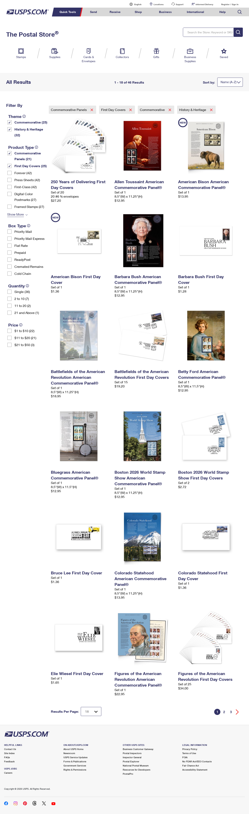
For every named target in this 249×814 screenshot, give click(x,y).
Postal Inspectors (132, 753)
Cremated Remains (28, 266)
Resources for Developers (136, 769)
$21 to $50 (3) (24, 345)
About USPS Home (73, 749)
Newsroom (69, 753)
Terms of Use (189, 753)
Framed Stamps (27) (29, 207)
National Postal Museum (136, 765)
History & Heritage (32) (28, 132)
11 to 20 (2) (22, 306)
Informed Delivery (204, 4)
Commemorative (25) (30, 122)
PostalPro (128, 773)
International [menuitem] (195, 12)
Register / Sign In (229, 4)
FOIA (184, 757)
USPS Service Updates (75, 757)
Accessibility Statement (194, 769)
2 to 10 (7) (21, 299)
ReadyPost (22, 259)
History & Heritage (193, 110)
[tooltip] (24, 116)
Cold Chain (22, 273)
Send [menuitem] (93, 12)
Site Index (9, 753)
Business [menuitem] (165, 12)
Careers (8, 772)
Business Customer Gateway (138, 749)
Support (180, 4)
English (133, 4)
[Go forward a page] (237, 712)
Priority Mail (23, 231)
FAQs (7, 757)
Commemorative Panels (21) (27, 156)
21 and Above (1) (26, 313)
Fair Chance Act (190, 765)
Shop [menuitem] (138, 12)
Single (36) (22, 292)
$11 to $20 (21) (25, 338)
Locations (159, 4)
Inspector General (132, 757)
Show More (15, 214)
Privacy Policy (189, 749)
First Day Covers (113, 110)
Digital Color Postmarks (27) (25, 197)
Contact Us (10, 749)
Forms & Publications (74, 761)
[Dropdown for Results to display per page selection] (91, 711)
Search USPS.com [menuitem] (240, 12)
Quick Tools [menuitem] (68, 12)
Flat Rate (21, 245)
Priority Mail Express (29, 238)
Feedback (9, 761)
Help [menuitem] (222, 12)
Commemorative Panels (69, 110)
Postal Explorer (131, 761)
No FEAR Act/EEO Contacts (197, 761)
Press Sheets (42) (27, 180)
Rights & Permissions (74, 769)
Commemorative (153, 110)
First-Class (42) (25, 187)
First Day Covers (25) (30, 166)
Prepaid (20, 252)
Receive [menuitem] (115, 12)
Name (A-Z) (228, 82)
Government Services (74, 765)
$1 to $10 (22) (24, 331)
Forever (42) (23, 173)
